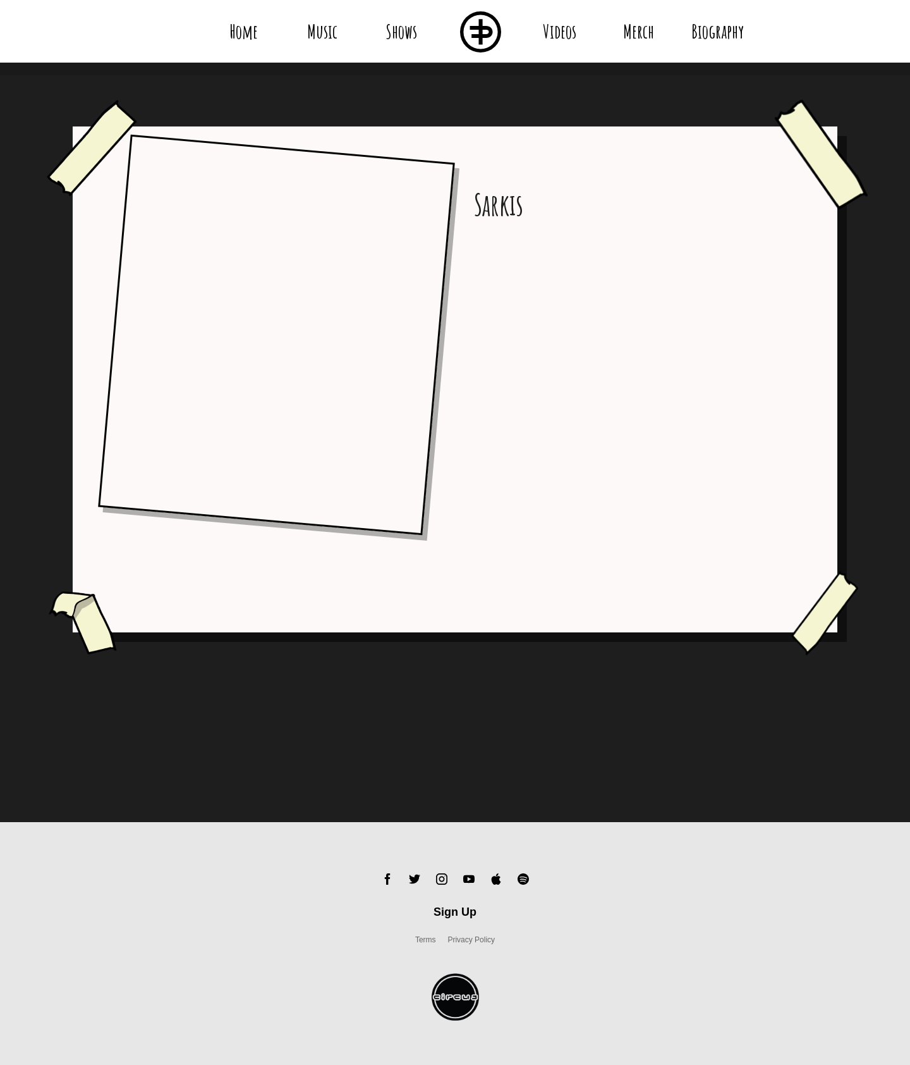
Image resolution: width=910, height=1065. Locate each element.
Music (322, 31)
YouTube (469, 879)
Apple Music (496, 879)
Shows (401, 31)
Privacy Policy (471, 939)
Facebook (387, 879)
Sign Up (455, 912)
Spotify (523, 879)
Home (243, 31)
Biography (717, 31)
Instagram (441, 879)
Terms (425, 939)
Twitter (414, 879)
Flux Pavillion (480, 31)
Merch (638, 31)
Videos (559, 31)
